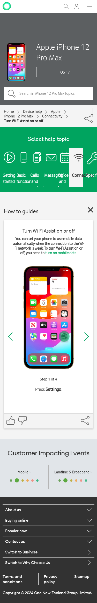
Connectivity (52, 116)
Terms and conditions (12, 579)
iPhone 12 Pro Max (18, 116)
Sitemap (81, 576)
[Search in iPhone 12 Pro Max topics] (48, 93)
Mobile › (24, 472)
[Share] (92, 111)
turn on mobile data (60, 253)
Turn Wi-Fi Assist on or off (23, 121)
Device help (32, 111)
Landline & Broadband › (73, 472)
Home (9, 111)
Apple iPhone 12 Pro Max (62, 52)
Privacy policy (50, 579)
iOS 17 (64, 72)
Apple (56, 111)
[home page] (6, 6)
